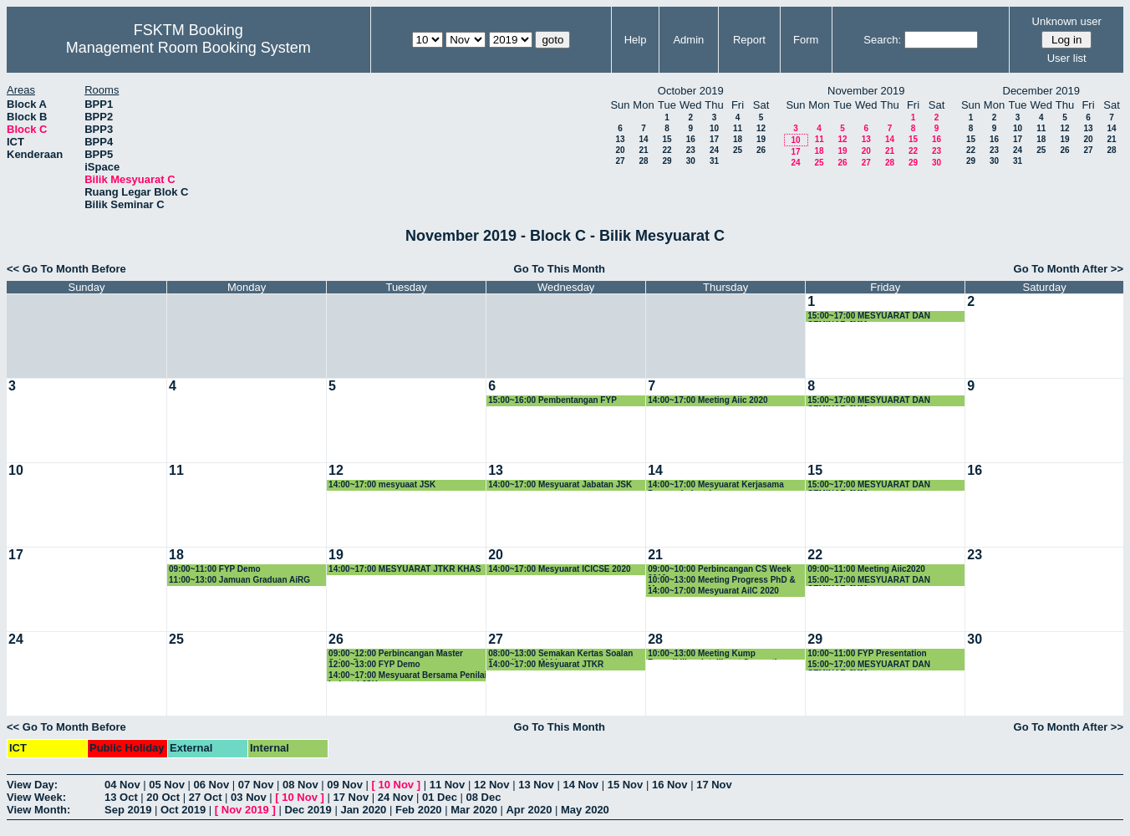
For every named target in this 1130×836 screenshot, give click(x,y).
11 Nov (448, 784)
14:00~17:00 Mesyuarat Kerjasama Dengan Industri (716, 485)
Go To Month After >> (1068, 269)
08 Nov (300, 784)
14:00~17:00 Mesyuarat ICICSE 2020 (559, 568)
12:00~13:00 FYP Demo (374, 664)
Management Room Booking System (188, 47)
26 (761, 150)
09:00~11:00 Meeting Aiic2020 (866, 568)
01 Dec (439, 797)
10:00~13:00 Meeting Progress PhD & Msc (721, 580)
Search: (882, 39)
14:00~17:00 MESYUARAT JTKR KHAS (404, 568)
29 (666, 161)
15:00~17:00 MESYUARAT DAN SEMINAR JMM (868, 316)
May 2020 (585, 809)
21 (643, 150)
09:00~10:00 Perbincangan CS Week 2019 (719, 569)
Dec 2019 (307, 809)
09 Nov (345, 784)
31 (714, 161)
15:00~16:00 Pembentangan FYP (552, 400)
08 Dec (483, 797)
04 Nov (122, 784)
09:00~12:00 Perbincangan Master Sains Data (395, 654)
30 (690, 161)
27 (619, 161)
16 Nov (670, 784)
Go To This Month (560, 269)
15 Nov (626, 784)
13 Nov (536, 784)
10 (714, 128)
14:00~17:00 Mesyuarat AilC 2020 (713, 590)
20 (619, 150)
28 (643, 161)
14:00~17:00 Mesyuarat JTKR (545, 664)
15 (666, 139)
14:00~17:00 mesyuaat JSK (381, 484)
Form (805, 39)
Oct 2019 (183, 809)
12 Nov (492, 784)
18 (737, 139)
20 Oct (163, 797)
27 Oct (205, 797)
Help (635, 39)
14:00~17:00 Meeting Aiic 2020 (707, 400)
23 (690, 150)
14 (643, 139)
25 (737, 150)
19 (761, 139)
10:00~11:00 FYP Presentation (866, 653)
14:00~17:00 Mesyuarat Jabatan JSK (560, 484)
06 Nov (212, 784)
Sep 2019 (127, 809)
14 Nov (580, 784)
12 (761, 128)
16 (690, 139)
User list (1067, 58)
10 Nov (396, 784)
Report (749, 39)
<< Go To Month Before (66, 269)
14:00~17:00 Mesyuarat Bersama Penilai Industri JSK (407, 675)
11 (737, 128)
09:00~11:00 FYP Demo (215, 568)
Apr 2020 (529, 809)
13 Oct (121, 797)
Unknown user (1067, 21)
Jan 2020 (363, 809)
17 (714, 139)
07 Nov (256, 784)
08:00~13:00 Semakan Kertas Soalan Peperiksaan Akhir (560, 654)
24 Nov (396, 797)
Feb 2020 (418, 809)
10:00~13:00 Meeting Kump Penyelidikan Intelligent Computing (717, 654)
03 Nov (249, 797)
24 (714, 150)
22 (666, 150)
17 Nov (714, 784)
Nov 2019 (245, 809)
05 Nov (167, 784)
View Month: (38, 809)
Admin (688, 39)
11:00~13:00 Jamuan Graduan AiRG (239, 579)
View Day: (32, 784)
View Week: (36, 797)
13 (619, 139)
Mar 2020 (473, 809)
